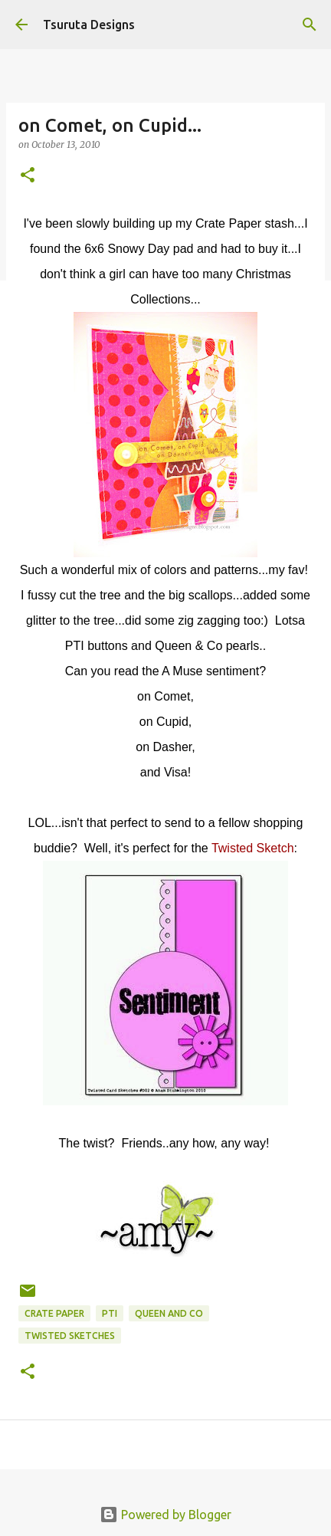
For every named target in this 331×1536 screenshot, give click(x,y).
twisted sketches (70, 1336)
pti (109, 1313)
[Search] (309, 24)
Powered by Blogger (165, 1514)
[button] (27, 176)
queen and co (169, 1313)
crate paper (54, 1313)
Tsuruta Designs (89, 24)
